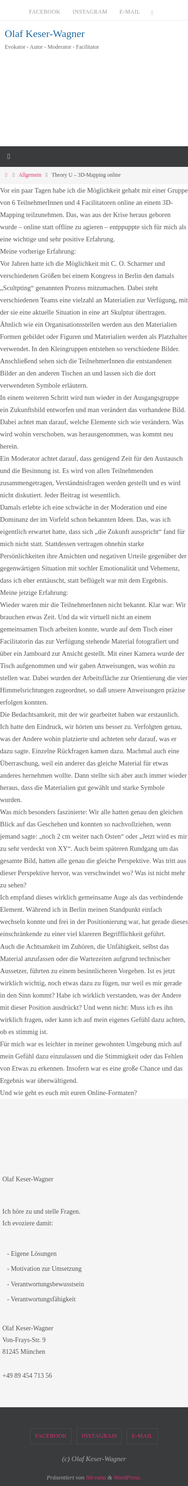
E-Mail (130, 11)
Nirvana (96, 1477)
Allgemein (30, 175)
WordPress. (128, 1477)
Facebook (44, 11)
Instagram (90, 11)
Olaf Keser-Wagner (45, 33)
